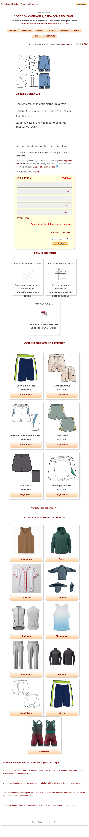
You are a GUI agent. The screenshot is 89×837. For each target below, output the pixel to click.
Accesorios (26, 559)
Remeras (62, 674)
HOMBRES (64, 30)
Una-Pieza (44, 751)
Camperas (62, 597)
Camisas (26, 597)
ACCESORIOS (26, 30)
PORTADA (12, 30)
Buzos (62, 559)
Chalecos (26, 636)
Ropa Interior (26, 713)
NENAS (76, 30)
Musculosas (62, 636)
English (15, 4)
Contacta (25, 4)
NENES (38, 36)
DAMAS (51, 30)
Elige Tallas (26, 395)
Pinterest (34, 4)
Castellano (6, 4)
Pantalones (26, 674)
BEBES (39, 30)
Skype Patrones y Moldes (45, 167)
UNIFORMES (50, 36)
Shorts (62, 713)
